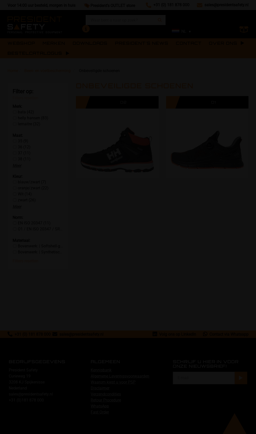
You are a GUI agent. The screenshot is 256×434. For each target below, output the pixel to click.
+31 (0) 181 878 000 (171, 5)
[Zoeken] (160, 20)
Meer (17, 165)
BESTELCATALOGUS (35, 53)
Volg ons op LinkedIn (174, 334)
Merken (54, 43)
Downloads (90, 43)
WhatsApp (100, 406)
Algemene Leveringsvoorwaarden (120, 376)
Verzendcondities (106, 394)
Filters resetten (25, 98)
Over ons (226, 43)
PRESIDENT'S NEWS (141, 43)
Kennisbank (101, 370)
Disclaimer (100, 388)
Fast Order (100, 412)
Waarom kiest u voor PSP (113, 382)
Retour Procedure (106, 400)
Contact (188, 43)
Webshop (21, 43)
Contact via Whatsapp (225, 334)
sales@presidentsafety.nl (226, 5)
